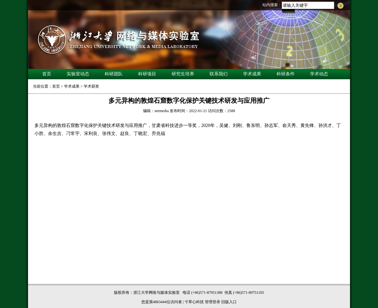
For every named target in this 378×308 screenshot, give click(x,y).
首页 (46, 74)
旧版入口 (229, 302)
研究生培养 (183, 74)
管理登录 (212, 302)
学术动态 (319, 74)
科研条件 (286, 74)
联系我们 (219, 74)
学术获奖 (91, 86)
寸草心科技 (194, 302)
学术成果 (252, 74)
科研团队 (114, 74)
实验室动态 (78, 74)
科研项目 (147, 74)
